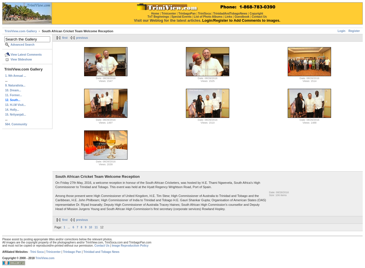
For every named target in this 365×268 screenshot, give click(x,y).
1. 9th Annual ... (15, 75)
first (65, 37)
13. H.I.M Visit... (15, 104)
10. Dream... (13, 90)
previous (82, 37)
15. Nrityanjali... (15, 114)
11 (96, 227)
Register (354, 31)
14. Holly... (12, 109)
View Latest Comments (26, 54)
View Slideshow (21, 59)
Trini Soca (37, 251)
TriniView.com (44, 258)
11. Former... (13, 95)
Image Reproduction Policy (130, 245)
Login (341, 31)
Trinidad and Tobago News (101, 251)
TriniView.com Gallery (21, 31)
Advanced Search (23, 44)
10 (90, 227)
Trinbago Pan (72, 251)
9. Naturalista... (15, 85)
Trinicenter (53, 251)
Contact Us (102, 245)
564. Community (16, 124)
